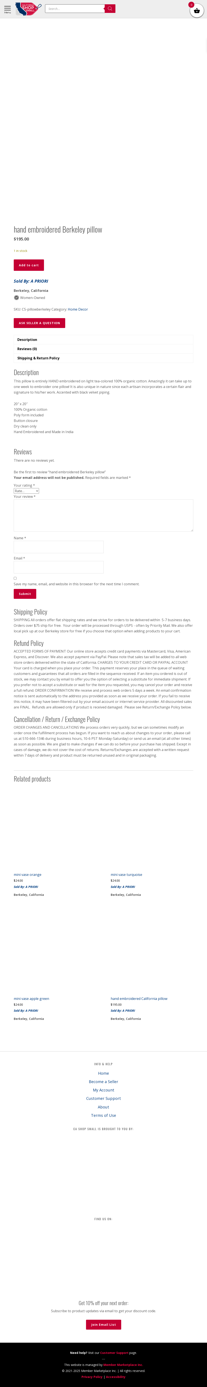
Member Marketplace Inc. (123, 1365)
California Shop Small (28, 9)
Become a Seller (103, 1081)
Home (103, 1073)
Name (20, 538)
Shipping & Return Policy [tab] (38, 358)
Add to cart (29, 265)
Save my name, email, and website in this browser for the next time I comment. (76, 584)
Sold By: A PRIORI (31, 281)
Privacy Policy (92, 1377)
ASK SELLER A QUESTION (39, 323)
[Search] (110, 8)
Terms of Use (103, 1115)
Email (19, 558)
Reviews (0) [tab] (27, 348)
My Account (103, 1090)
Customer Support (103, 1098)
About (103, 1107)
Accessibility (115, 1377)
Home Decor (78, 309)
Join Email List (103, 1325)
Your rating (24, 485)
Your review (25, 496)
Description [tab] (27, 339)
